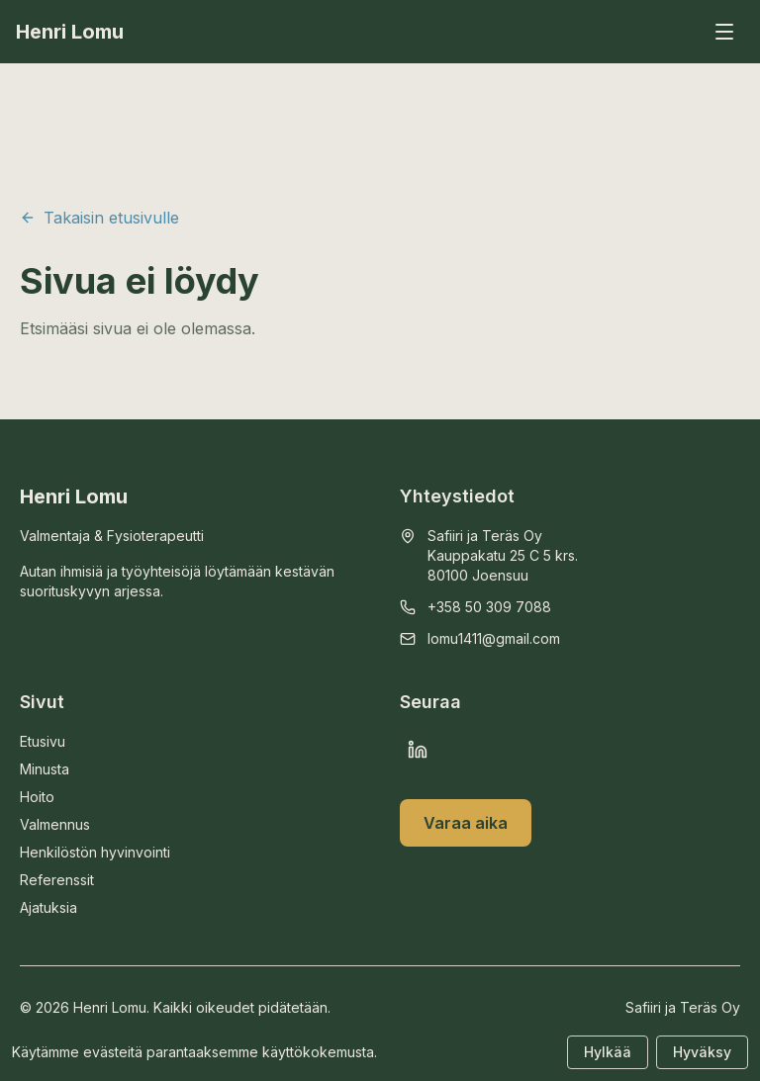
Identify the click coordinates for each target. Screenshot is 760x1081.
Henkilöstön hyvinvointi (95, 852)
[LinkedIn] (417, 749)
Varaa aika (466, 823)
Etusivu (42, 741)
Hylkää (607, 1051)
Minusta (44, 769)
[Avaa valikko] (724, 31)
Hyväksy (702, 1051)
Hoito (37, 796)
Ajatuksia (48, 907)
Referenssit (57, 879)
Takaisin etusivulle (99, 217)
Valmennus (55, 824)
